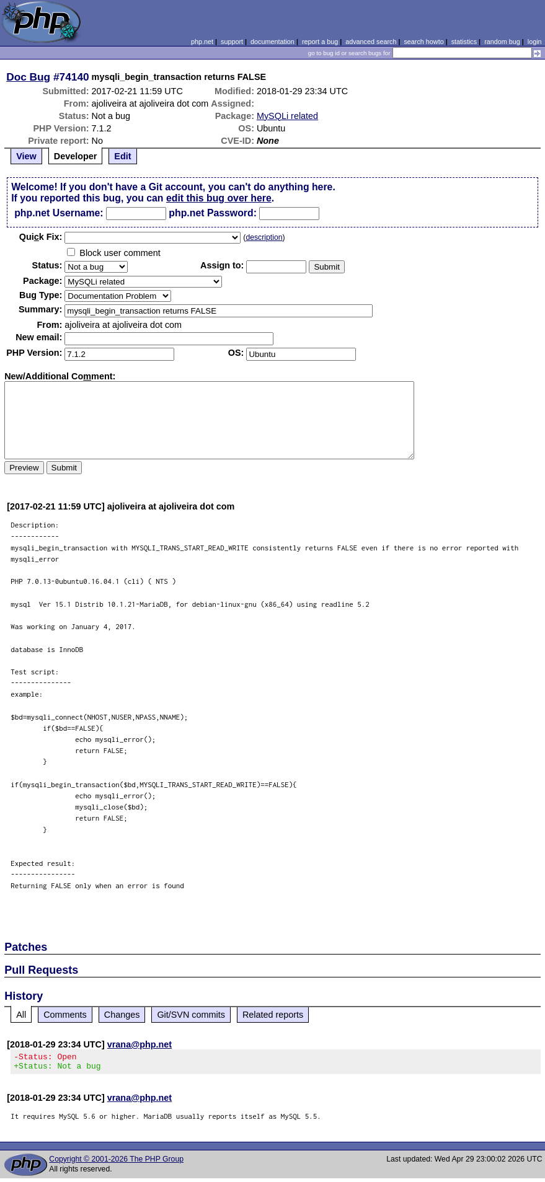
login (535, 41)
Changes (122, 1015)
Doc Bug (28, 77)
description (264, 237)
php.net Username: (58, 213)
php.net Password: (213, 213)
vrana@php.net (139, 1044)
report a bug (320, 41)
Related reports (272, 1015)
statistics (464, 41)
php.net (202, 41)
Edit (122, 156)
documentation (272, 41)
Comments (65, 1015)
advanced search (370, 41)
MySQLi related (287, 116)
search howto (423, 41)
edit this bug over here (219, 198)
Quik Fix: (41, 237)
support (232, 41)
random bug (502, 41)
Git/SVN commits (191, 1015)
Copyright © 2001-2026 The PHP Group (116, 1162)
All (21, 1015)
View (26, 156)
